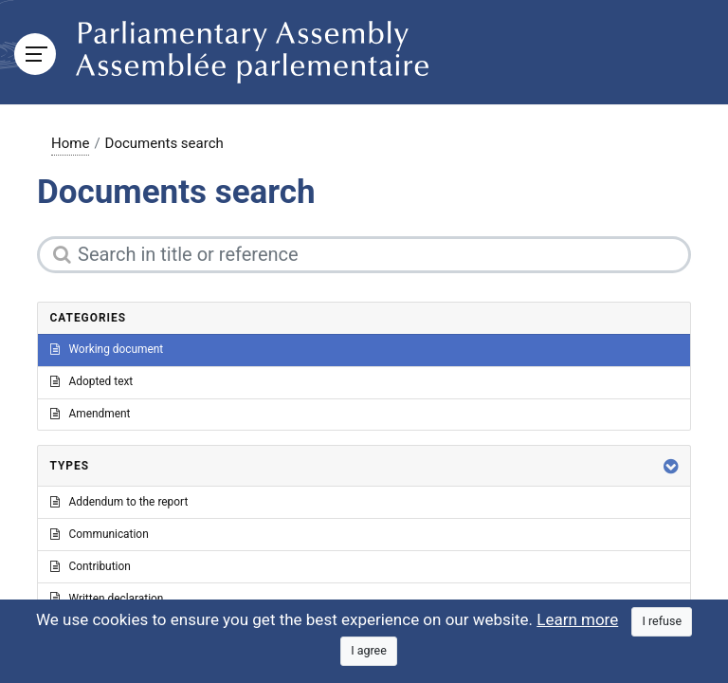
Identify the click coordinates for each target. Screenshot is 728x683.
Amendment (90, 413)
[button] (671, 466)
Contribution (90, 566)
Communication (99, 534)
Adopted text (92, 381)
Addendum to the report (119, 501)
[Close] (661, 622)
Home (70, 143)
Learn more (577, 619)
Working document (107, 349)
